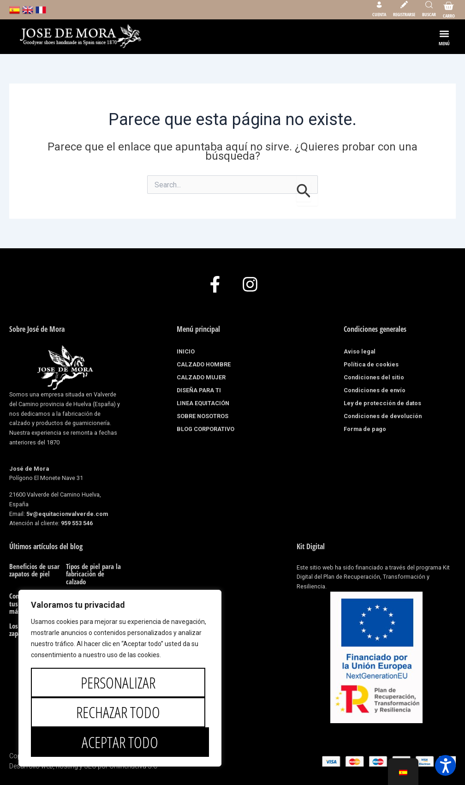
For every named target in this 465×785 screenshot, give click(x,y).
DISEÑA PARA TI (199, 390)
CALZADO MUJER (203, 377)
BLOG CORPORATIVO (205, 428)
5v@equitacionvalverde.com (67, 513)
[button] (444, 33)
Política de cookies (371, 364)
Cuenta (379, 14)
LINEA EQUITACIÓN (203, 403)
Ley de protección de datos (382, 403)
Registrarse (404, 14)
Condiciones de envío (374, 390)
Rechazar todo (118, 712)
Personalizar (118, 682)
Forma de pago (365, 428)
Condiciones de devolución (383, 416)
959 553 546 (77, 523)
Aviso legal (360, 351)
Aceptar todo (120, 742)
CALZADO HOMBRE (206, 364)
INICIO (186, 351)
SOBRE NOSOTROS (202, 416)
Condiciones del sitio (374, 377)
